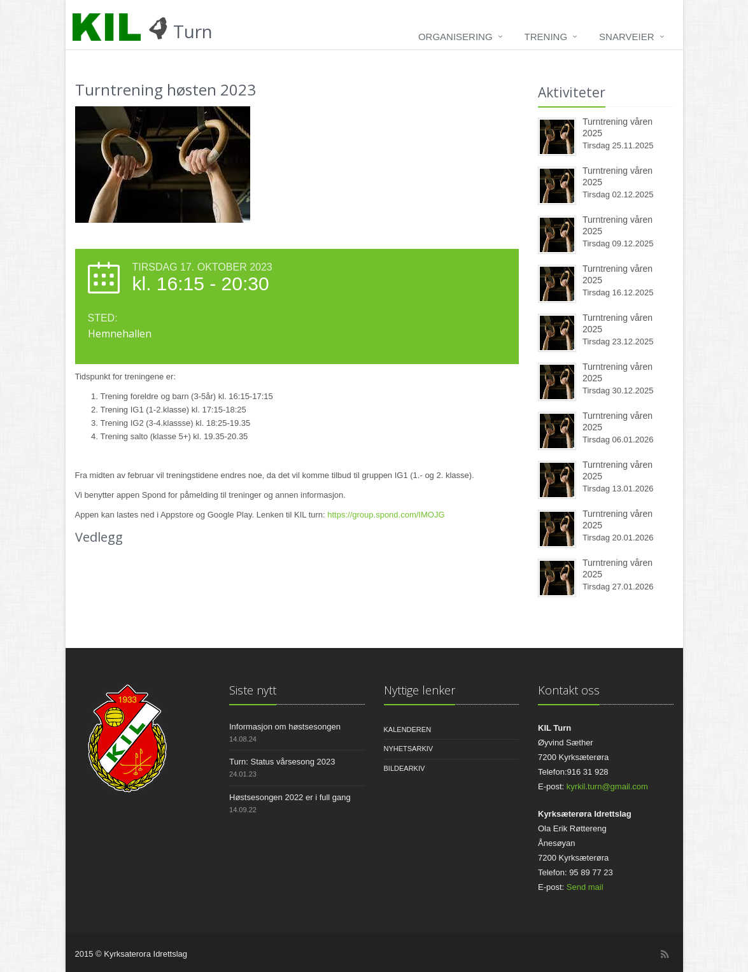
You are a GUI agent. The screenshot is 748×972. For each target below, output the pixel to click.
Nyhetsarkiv (409, 748)
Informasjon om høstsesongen (285, 726)
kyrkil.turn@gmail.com (607, 786)
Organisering (455, 36)
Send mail (585, 887)
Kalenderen (408, 729)
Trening (546, 36)
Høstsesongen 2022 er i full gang (290, 797)
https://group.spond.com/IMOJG (385, 514)
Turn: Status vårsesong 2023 (282, 761)
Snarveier (626, 36)
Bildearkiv (404, 768)
